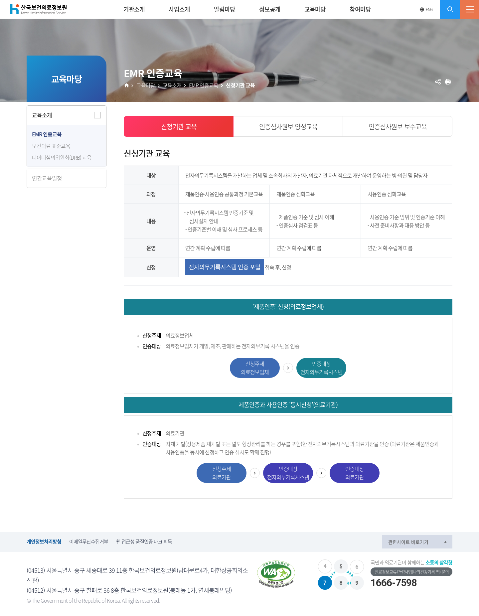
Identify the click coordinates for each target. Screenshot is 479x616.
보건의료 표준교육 (51, 146)
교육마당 (145, 85)
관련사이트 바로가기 (408, 542)
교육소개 (42, 115)
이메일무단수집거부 (88, 541)
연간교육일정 (47, 178)
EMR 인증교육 (47, 134)
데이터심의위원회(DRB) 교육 (61, 157)
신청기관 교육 (240, 85)
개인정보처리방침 (44, 541)
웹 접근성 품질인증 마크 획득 (144, 541)
